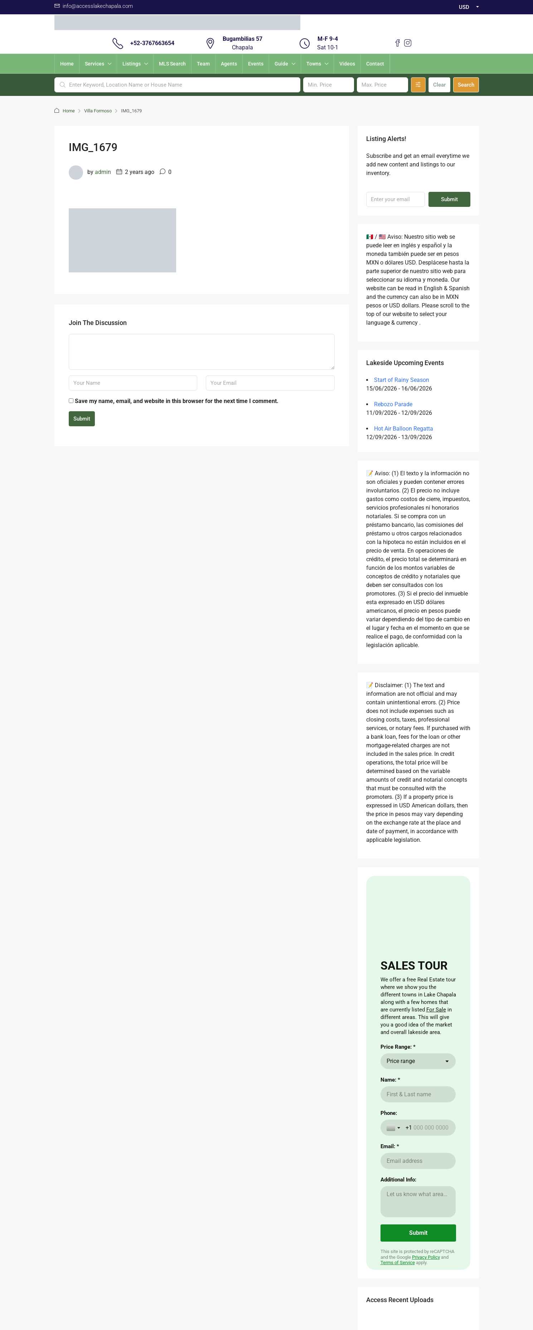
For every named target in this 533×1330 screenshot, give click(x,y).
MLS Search (172, 64)
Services (94, 64)
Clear (439, 85)
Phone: (389, 1113)
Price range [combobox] (401, 1061)
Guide (281, 64)
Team (203, 64)
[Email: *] (418, 1161)
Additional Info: (398, 1179)
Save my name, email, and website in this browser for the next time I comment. (176, 401)
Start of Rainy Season (401, 380)
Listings (131, 64)
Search (466, 85)
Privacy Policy (426, 1257)
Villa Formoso (98, 110)
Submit (81, 419)
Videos (347, 64)
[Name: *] (418, 1094)
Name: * (390, 1080)
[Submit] (418, 1233)
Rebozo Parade (393, 404)
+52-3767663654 (152, 43)
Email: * (390, 1146)
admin (103, 172)
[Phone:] (428, 1127)
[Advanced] (418, 84)
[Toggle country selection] (394, 1127)
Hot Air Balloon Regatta (403, 428)
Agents (229, 64)
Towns (313, 64)
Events (255, 64)
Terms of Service (398, 1262)
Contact (375, 64)
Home (67, 64)
